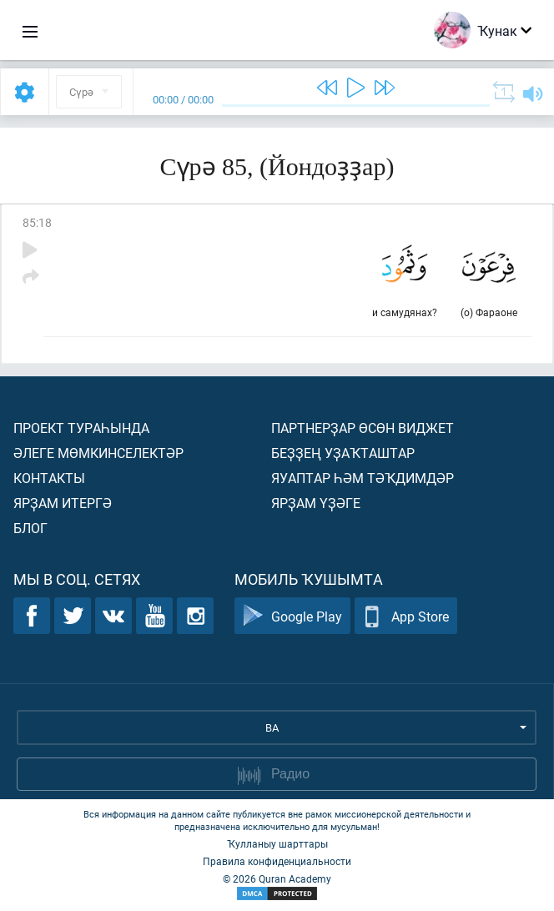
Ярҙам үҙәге (315, 502)
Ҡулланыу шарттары (277, 843)
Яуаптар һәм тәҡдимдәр (362, 477)
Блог (30, 527)
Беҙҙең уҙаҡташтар (343, 452)
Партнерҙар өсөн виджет (362, 427)
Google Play (292, 616)
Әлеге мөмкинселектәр (98, 452)
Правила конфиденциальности (277, 861)
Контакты (49, 477)
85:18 (37, 222)
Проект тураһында (81, 427)
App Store (406, 616)
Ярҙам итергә (62, 502)
